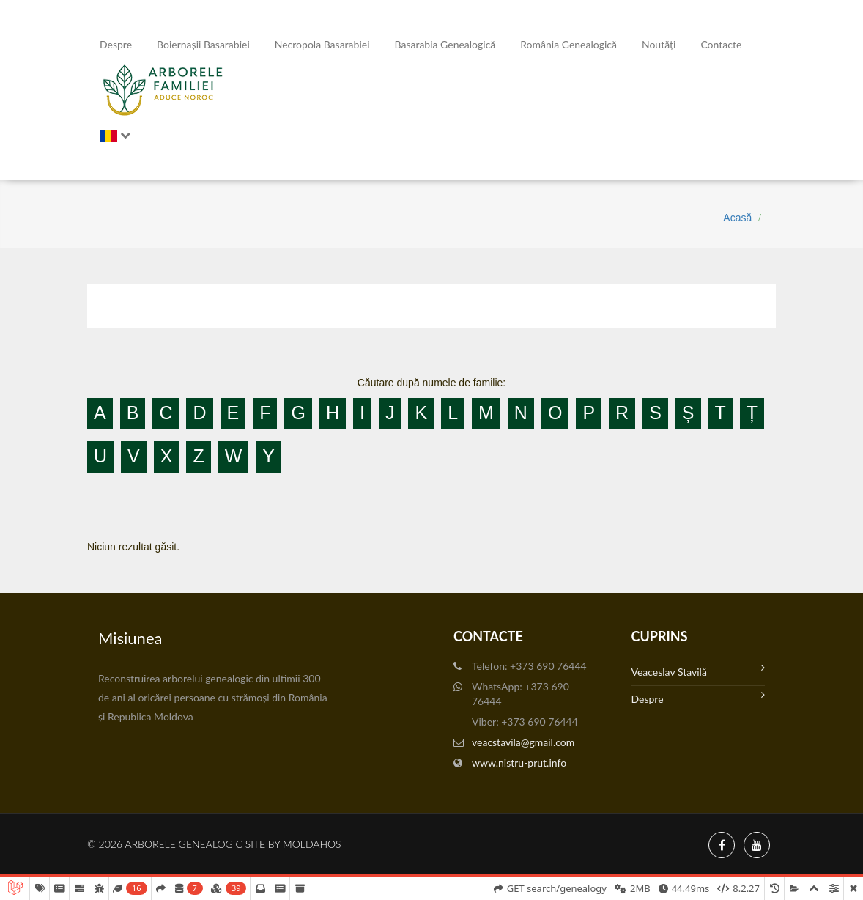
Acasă (737, 218)
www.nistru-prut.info (519, 762)
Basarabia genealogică (445, 44)
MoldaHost (315, 844)
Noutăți (658, 44)
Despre (116, 44)
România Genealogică (568, 44)
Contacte (720, 44)
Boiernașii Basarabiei (203, 44)
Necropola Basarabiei (322, 44)
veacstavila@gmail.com (523, 742)
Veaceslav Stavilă (698, 670)
